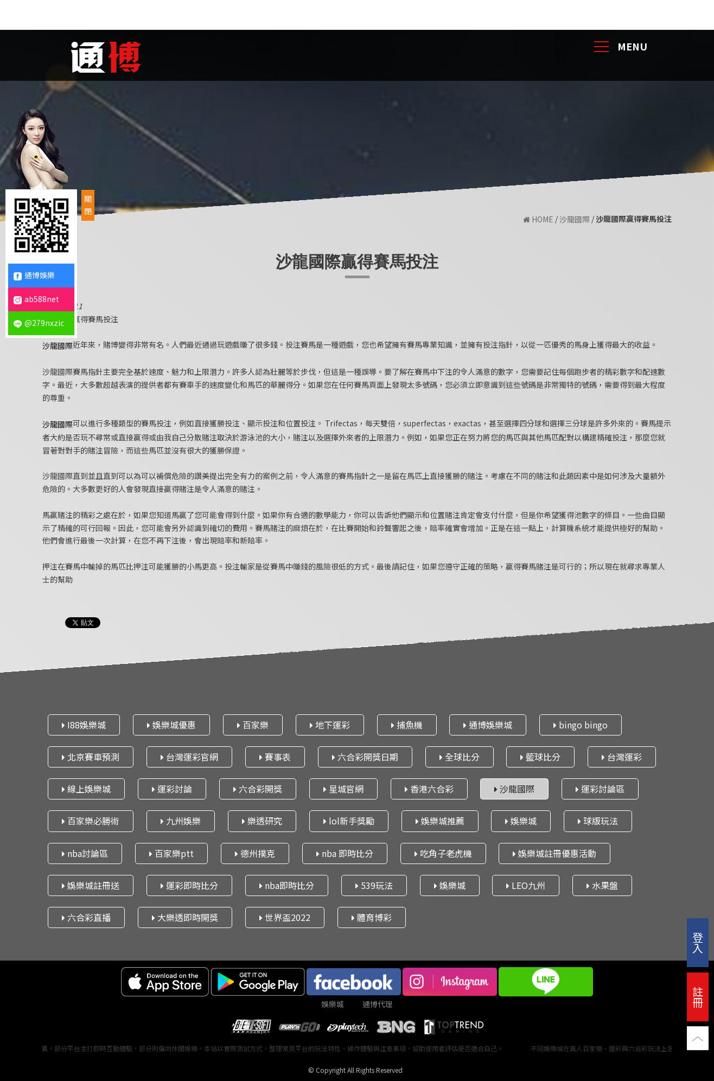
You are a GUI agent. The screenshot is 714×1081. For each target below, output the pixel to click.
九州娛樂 (181, 820)
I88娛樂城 (84, 724)
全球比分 (459, 756)
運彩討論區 (600, 788)
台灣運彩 (622, 756)
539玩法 (374, 885)
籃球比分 (540, 756)
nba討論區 (85, 852)
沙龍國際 (574, 219)
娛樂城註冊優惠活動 (554, 852)
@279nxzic (39, 322)
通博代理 (377, 1004)
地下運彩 (330, 724)
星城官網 (343, 788)
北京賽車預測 (90, 756)
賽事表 (275, 756)
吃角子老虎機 (443, 852)
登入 (697, 942)
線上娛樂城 (86, 788)
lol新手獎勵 (348, 820)
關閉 (88, 205)
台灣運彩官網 (189, 756)
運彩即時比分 (189, 885)
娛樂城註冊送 (90, 885)
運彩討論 (172, 788)
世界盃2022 (284, 917)
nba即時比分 (286, 885)
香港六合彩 (429, 788)
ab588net (36, 298)
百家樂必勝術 (90, 820)
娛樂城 (521, 820)
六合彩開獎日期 (365, 756)
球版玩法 (598, 820)
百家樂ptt (171, 852)
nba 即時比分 (344, 852)
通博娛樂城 (487, 724)
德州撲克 (255, 852)
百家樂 (253, 724)
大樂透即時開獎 (185, 917)
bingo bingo (580, 724)
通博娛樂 (34, 275)
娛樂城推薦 (440, 820)
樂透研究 (262, 820)
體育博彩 (372, 917)
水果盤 (602, 885)
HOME (538, 219)
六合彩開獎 (257, 788)
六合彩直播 (86, 917)
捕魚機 (407, 724)
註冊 (697, 996)
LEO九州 (525, 885)
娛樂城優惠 (171, 724)
